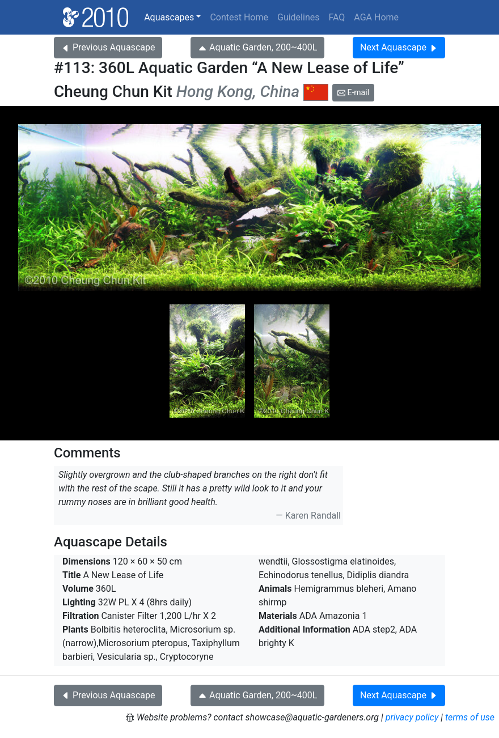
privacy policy (412, 717)
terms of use (469, 717)
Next (399, 47)
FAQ (336, 17)
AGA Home (376, 17)
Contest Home (239, 17)
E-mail (353, 92)
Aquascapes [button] (169, 17)
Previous (108, 47)
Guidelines (298, 17)
